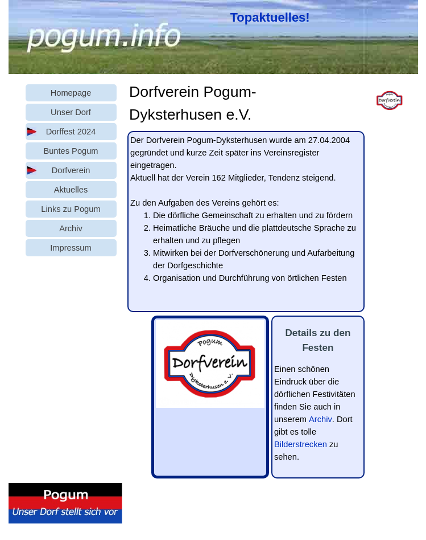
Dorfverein (71, 170)
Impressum (70, 247)
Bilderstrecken (300, 444)
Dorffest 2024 (71, 131)
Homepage (71, 92)
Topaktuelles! (270, 17)
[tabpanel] (273, 17)
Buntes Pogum (70, 151)
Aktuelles (71, 189)
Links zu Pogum (70, 209)
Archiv (320, 419)
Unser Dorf (71, 112)
